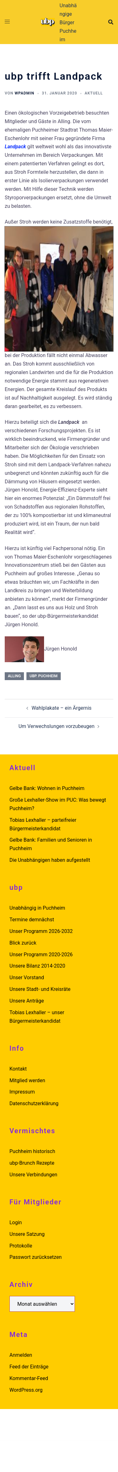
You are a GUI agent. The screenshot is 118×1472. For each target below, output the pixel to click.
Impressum (22, 1092)
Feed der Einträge (28, 1367)
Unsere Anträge (26, 1001)
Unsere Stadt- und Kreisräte (39, 989)
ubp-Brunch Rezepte (31, 1163)
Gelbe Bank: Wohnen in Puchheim (46, 788)
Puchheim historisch (32, 1151)
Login (15, 1222)
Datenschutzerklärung (34, 1103)
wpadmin (24, 93)
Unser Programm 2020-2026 (41, 955)
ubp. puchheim (44, 676)
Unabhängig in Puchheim (37, 908)
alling (14, 676)
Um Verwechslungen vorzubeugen (57, 726)
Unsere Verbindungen (33, 1175)
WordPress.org (25, 1390)
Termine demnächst (31, 920)
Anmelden (20, 1355)
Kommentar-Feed (28, 1378)
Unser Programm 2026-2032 (41, 931)
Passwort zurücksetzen (35, 1257)
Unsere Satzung (27, 1234)
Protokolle (20, 1246)
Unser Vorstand (26, 977)
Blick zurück (23, 943)
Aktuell (94, 93)
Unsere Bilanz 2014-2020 (37, 966)
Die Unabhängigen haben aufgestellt (49, 860)
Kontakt (18, 1069)
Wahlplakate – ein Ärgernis (61, 708)
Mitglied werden (27, 1080)
